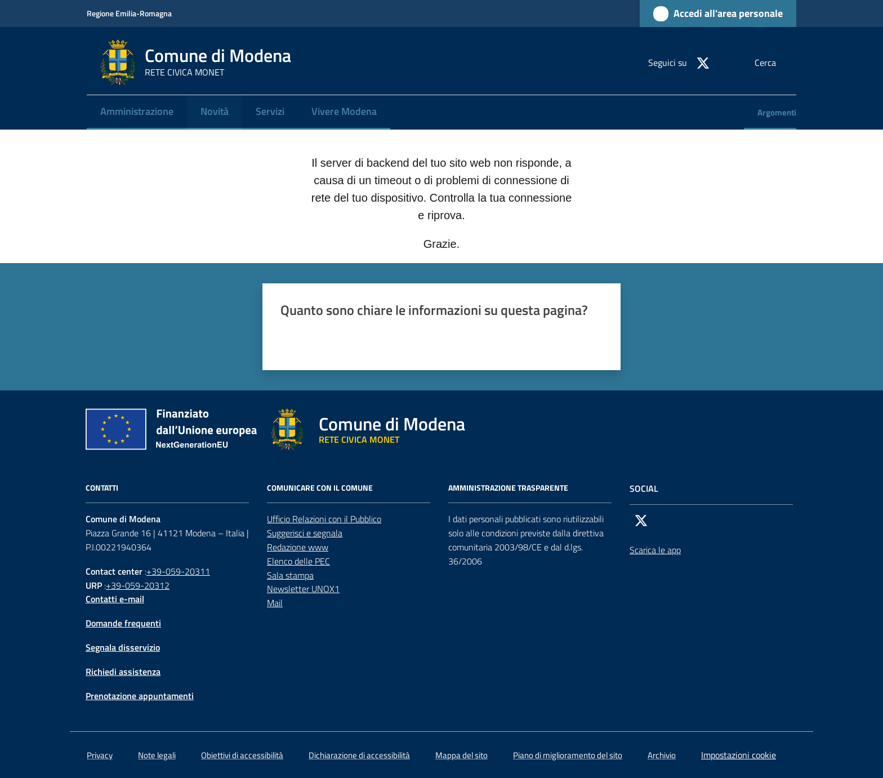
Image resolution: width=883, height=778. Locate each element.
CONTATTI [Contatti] (102, 488)
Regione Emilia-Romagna (129, 13)
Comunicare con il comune (320, 488)
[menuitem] (137, 112)
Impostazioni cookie (738, 755)
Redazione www (297, 547)
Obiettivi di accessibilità (242, 755)
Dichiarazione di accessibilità (359, 755)
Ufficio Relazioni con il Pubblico (324, 519)
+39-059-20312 (138, 585)
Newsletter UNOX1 (303, 588)
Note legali (157, 755)
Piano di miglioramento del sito (567, 755)
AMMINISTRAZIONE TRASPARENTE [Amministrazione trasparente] (508, 488)
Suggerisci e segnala (304, 533)
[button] (782, 62)
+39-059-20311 (178, 571)
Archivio (662, 755)
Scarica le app (655, 550)
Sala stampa (290, 575)
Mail (275, 603)
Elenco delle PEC (298, 561)
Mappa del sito (461, 755)
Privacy (100, 755)
